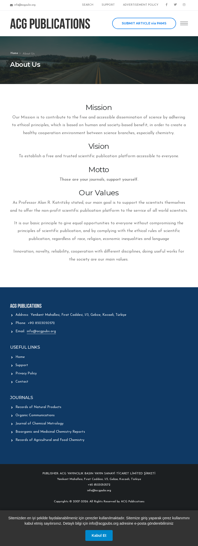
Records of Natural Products (38, 407)
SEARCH (87, 5)
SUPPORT (108, 5)
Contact (21, 381)
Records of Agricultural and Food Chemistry (49, 440)
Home (14, 53)
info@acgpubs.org (41, 331)
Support (21, 365)
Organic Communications (35, 415)
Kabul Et (99, 535)
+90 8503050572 (41, 323)
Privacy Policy (26, 373)
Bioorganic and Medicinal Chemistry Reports (50, 431)
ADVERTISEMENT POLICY (140, 5)
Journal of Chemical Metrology (39, 423)
